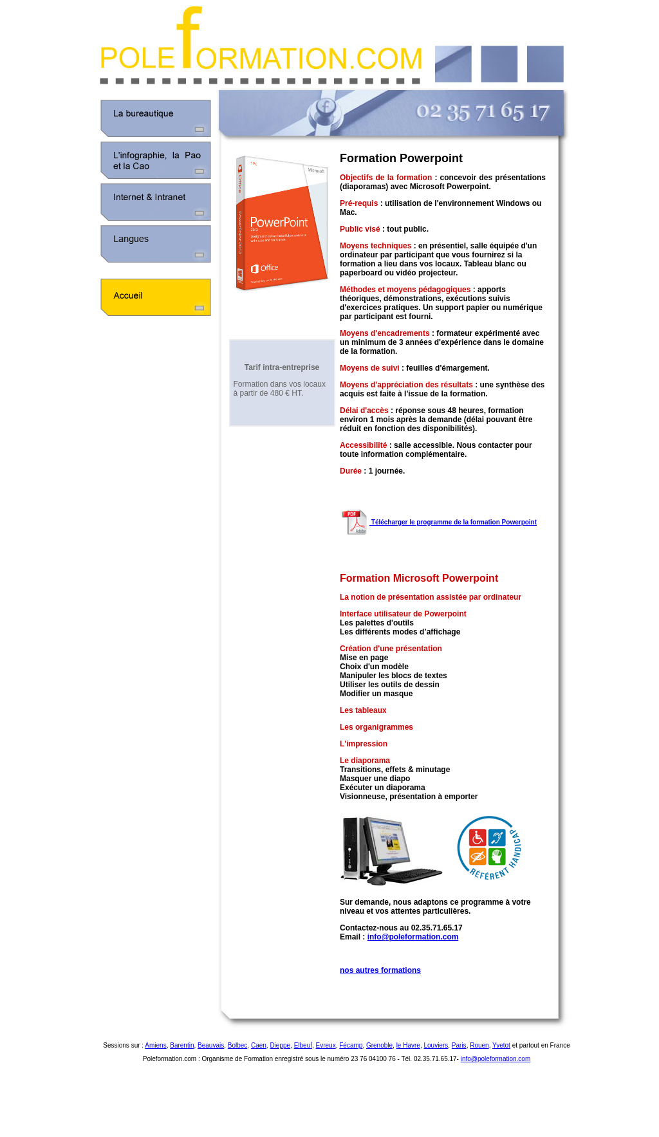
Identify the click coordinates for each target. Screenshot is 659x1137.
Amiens (155, 1045)
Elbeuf (303, 1045)
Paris (459, 1045)
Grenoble (379, 1045)
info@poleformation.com (413, 936)
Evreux (326, 1045)
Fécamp (350, 1045)
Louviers (435, 1045)
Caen (258, 1045)
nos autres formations (380, 970)
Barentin (182, 1045)
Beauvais (211, 1045)
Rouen (479, 1045)
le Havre (408, 1045)
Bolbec (238, 1045)
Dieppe (280, 1045)
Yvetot (501, 1045)
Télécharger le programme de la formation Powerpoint (438, 522)
